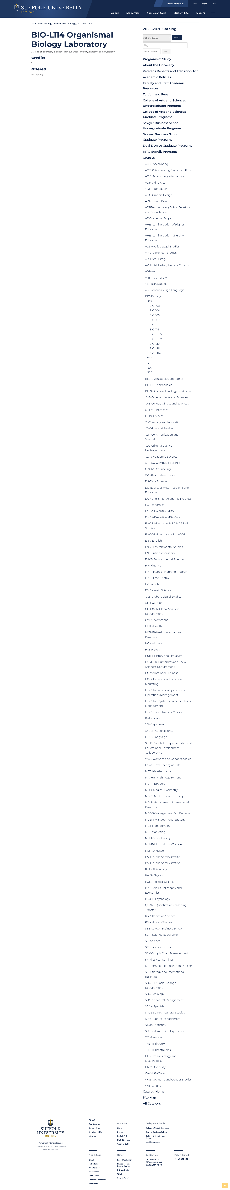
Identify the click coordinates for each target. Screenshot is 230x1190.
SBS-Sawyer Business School (163, 928)
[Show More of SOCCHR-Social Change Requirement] (196, 983)
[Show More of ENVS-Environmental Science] (196, 560)
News (119, 1128)
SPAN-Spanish (154, 1006)
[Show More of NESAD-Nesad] (196, 851)
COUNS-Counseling (158, 469)
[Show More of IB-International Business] (196, 673)
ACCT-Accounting (156, 164)
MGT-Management (157, 825)
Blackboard (94, 1172)
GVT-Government (156, 620)
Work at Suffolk (124, 1144)
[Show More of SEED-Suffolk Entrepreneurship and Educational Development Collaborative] (196, 744)
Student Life (181, 13)
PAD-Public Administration (162, 857)
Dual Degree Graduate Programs (167, 145)
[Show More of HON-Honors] (196, 644)
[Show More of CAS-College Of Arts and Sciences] (196, 404)
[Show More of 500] (178, 373)
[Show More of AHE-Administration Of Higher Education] (196, 236)
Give (213, 3)
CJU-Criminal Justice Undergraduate (158, 448)
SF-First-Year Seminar (159, 959)
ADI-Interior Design (157, 201)
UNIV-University (155, 1067)
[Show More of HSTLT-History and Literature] (196, 656)
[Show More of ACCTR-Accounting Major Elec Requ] (196, 171)
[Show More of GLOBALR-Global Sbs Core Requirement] (196, 610)
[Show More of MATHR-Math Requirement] (196, 778)
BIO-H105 (155, 334)
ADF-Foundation (156, 188)
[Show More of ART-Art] (196, 272)
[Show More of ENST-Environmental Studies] (196, 547)
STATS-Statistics (155, 1025)
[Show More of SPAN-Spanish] (196, 1007)
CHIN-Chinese (154, 416)
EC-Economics (154, 505)
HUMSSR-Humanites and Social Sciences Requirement (166, 664)
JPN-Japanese (154, 724)
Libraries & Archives (97, 1180)
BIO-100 (154, 305)
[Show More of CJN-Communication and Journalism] (196, 435)
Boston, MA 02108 (154, 1165)
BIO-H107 (155, 339)
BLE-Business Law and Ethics (164, 378)
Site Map (149, 1097)
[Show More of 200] (196, 359)
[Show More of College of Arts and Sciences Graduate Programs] (196, 112)
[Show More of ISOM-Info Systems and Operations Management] (196, 702)
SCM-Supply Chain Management (166, 953)
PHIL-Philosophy (156, 869)
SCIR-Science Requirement (162, 934)
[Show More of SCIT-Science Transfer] (196, 948)
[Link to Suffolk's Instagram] (187, 1159)
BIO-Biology (153, 296)
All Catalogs (152, 1103)
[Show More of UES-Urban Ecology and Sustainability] (196, 1057)
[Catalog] (157, 37)
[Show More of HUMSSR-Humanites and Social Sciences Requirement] (196, 662)
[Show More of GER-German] (196, 603)
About (115, 13)
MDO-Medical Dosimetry (161, 790)
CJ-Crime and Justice (159, 428)
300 (149, 363)
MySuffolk (93, 1164)
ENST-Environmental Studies (164, 547)
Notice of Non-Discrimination (123, 1165)
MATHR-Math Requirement (163, 777)
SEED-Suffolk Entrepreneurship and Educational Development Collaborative (168, 748)
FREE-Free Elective (157, 578)
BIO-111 (153, 324)
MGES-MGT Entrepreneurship (164, 796)
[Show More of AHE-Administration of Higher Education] (196, 225)
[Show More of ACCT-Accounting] (196, 164)
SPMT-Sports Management (163, 1019)
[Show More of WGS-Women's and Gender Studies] (196, 1080)
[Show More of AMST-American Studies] (196, 253)
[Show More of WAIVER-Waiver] (196, 1074)
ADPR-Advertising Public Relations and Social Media (168, 210)
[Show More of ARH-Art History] (196, 259)
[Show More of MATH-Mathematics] (196, 772)
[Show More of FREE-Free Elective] (196, 578)
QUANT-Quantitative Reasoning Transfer (166, 907)
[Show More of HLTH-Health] (196, 627)
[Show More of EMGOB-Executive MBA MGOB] (196, 535)
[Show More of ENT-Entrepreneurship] (196, 554)
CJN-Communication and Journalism (162, 437)
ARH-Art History (155, 259)
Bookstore (93, 1184)
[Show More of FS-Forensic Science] (196, 591)
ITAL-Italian (152, 718)
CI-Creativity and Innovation (163, 422)
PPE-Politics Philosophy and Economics (163, 890)
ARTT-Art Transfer (156, 277)
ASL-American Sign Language (164, 290)
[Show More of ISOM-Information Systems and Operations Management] (196, 691)
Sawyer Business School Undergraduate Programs (162, 125)
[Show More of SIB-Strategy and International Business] (196, 972)
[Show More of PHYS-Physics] (196, 876)
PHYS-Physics (154, 875)
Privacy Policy (123, 1170)
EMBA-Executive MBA (159, 511)
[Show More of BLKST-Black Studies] (196, 385)
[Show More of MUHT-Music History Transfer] (196, 845)
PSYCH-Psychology (157, 899)
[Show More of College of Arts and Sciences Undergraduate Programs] (196, 101)
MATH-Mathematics (158, 771)
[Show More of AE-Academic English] (196, 219)
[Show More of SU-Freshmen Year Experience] (196, 1032)
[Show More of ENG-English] (196, 541)
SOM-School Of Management (164, 1000)
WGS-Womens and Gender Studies (168, 759)
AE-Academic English (159, 218)
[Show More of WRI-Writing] (196, 1086)
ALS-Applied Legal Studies (162, 246)
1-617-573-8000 (152, 1159)
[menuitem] (115, 13)
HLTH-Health (153, 626)
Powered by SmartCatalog (50, 1143)
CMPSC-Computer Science (162, 462)
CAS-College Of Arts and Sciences (167, 403)
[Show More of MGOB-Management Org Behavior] (196, 814)
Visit (195, 3)
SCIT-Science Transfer (159, 947)
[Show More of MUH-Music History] (196, 839)
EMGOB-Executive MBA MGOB (165, 534)
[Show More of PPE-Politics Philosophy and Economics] (196, 888)
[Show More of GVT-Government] (196, 620)
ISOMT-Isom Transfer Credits (163, 712)
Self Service (94, 1176)
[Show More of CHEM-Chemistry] (196, 410)
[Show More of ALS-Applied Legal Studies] (196, 247)
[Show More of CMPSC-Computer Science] (196, 463)
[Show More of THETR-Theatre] (196, 1044)
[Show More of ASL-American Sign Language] (196, 291)
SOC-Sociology (154, 994)
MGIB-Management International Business (167, 805)
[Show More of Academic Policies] (196, 77)
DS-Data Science (156, 481)
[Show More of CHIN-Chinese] (196, 416)
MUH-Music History (157, 838)
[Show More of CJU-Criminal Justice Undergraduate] (196, 446)
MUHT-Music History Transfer (164, 844)
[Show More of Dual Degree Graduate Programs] (196, 146)
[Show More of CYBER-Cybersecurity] (196, 731)
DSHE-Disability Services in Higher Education (167, 490)
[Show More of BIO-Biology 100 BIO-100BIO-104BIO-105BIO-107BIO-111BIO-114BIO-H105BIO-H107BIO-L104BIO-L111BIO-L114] (196, 297)
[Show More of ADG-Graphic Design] (196, 196)
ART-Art (150, 271)
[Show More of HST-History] (196, 650)
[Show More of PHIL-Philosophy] (196, 870)
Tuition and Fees (155, 94)
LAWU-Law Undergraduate (163, 765)
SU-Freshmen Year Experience (165, 1031)
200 (149, 358)
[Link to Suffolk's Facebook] (175, 1159)
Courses (149, 157)
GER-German (154, 602)
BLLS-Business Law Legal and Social (168, 391)
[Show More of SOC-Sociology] (196, 994)
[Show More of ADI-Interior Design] (196, 202)
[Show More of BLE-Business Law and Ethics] (196, 379)
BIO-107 (154, 320)
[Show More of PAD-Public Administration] (196, 857)
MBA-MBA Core (155, 783)
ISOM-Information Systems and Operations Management (165, 693)
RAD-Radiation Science (160, 916)
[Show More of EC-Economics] (196, 505)
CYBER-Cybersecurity (159, 730)
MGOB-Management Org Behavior (168, 813)
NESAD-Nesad (154, 850)
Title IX (120, 1174)
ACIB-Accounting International (165, 176)
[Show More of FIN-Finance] (196, 566)
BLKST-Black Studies (158, 385)
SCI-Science (152, 941)
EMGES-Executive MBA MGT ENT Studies (166, 526)
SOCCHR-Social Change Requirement (160, 985)
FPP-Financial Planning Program (166, 571)
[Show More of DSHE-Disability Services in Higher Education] (196, 488)
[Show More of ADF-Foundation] (196, 189)
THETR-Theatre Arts (158, 1050)
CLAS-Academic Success (161, 456)
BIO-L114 (154, 353)
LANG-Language (156, 737)
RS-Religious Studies (158, 922)
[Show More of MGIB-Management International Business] (196, 803)
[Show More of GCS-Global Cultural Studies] (196, 597)
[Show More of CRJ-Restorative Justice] (196, 476)
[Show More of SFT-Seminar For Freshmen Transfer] (196, 966)
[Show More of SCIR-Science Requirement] (196, 935)
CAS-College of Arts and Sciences (166, 397)
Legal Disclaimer (124, 1160)
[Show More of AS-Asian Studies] (196, 284)
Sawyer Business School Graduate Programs (161, 137)
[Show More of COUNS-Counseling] (196, 470)
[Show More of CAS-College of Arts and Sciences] (196, 398)
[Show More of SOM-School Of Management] (196, 1001)
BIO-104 (154, 310)
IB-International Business (161, 673)
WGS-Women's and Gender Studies (168, 1079)
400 (149, 367)
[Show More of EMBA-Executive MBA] (196, 511)
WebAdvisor (94, 1168)
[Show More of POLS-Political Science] (196, 882)
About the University (158, 65)
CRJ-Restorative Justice (160, 475)
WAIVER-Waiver (155, 1073)
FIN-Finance (153, 565)
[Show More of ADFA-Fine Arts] (196, 183)
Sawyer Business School (156, 1132)
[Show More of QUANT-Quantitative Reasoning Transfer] (196, 906)
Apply (204, 3)
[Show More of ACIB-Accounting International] (196, 177)
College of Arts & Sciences (157, 1128)
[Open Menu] (213, 13)
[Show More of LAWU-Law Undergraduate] (196, 766)
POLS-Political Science (159, 881)
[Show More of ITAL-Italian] (196, 719)
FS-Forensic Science (158, 590)
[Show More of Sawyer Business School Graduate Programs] (196, 134)
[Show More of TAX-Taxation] (196, 1038)
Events (120, 1132)
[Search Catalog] (165, 45)
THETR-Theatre (155, 1043)
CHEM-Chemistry (156, 410)
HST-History (152, 649)
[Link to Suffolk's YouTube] (182, 1159)
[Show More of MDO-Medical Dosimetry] (196, 790)
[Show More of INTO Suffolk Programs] (196, 152)
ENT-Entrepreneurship (160, 553)
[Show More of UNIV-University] (196, 1068)
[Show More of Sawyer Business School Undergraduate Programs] (196, 123)
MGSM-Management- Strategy (165, 819)
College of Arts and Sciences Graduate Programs (164, 114)
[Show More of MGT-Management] (196, 826)
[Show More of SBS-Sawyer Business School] (196, 929)
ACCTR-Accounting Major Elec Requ (168, 170)
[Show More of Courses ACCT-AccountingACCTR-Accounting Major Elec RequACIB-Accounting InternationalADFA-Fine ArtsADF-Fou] (196, 158)
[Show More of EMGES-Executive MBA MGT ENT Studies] (196, 524)
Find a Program (169, 3)
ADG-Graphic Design (158, 195)
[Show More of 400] (184, 368)
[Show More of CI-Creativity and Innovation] (196, 423)
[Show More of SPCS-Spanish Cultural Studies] (196, 1013)
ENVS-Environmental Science (164, 559)
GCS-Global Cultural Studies (163, 596)
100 (149, 301)
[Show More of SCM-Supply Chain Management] (196, 954)
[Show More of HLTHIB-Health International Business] (196, 633)
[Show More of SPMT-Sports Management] (196, 1019)
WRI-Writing (153, 1085)
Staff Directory (123, 1140)
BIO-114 (154, 329)
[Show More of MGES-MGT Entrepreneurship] (196, 797)
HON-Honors (153, 643)
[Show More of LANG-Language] (196, 737)
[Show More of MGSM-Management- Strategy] (196, 820)
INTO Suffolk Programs (160, 151)
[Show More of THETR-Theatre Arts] (196, 1050)
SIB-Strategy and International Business (165, 974)
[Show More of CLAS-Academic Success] (196, 457)
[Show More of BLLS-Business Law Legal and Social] (196, 392)
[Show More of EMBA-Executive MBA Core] (196, 518)
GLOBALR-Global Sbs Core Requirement (162, 611)
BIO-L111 (154, 348)
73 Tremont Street (154, 1162)
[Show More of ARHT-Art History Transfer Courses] (196, 266)
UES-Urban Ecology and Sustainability (161, 1058)
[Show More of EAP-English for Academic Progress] (196, 499)
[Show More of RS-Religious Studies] (196, 923)
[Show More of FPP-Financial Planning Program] (196, 572)
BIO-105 (154, 315)
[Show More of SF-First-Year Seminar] (196, 960)
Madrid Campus (153, 1142)
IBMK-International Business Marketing (163, 682)
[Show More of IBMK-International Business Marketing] (196, 680)
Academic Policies (157, 77)
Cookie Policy (123, 1178)
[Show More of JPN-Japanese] (196, 725)
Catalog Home (153, 1091)
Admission (94, 1128)
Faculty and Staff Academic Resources (164, 85)
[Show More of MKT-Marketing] (196, 832)
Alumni (200, 13)
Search (166, 51)
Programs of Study (157, 59)
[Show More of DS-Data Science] (196, 482)
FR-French (152, 584)
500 (149, 372)
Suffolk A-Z (122, 1136)
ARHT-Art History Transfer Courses (167, 265)
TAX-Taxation (153, 1037)
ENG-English (153, 540)
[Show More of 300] (190, 364)
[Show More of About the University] (196, 65)
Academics (132, 13)
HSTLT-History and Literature (163, 656)
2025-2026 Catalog (41, 23)
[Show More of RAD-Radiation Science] (196, 917)
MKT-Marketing (155, 832)
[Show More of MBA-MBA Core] (196, 784)
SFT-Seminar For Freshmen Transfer (168, 965)
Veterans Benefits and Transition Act (170, 71)
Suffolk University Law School (155, 1137)
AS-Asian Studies (156, 283)
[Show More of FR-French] (196, 585)
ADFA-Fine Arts (155, 182)
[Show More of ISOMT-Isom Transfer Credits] (196, 713)
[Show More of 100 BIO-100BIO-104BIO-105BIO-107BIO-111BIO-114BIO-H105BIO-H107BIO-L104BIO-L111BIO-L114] (190, 302)
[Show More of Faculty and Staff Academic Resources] (196, 83)
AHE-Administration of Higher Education (164, 227)
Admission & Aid (156, 13)
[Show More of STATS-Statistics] (196, 1025)
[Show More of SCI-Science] (196, 941)
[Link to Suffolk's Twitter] (178, 1159)
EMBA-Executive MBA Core (162, 517)
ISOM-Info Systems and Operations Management (168, 704)
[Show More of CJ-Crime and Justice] (196, 429)
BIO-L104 (155, 343)
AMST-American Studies (161, 252)
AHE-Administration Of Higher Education (165, 238)
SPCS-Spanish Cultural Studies (165, 1012)
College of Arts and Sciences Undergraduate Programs (164, 103)
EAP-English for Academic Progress (168, 498)
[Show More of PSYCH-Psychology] (196, 899)
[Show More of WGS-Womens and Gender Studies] (196, 759)
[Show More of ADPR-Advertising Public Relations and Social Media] (196, 208)
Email (91, 1160)
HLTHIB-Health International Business (163, 635)
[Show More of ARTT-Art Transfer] (196, 278)
